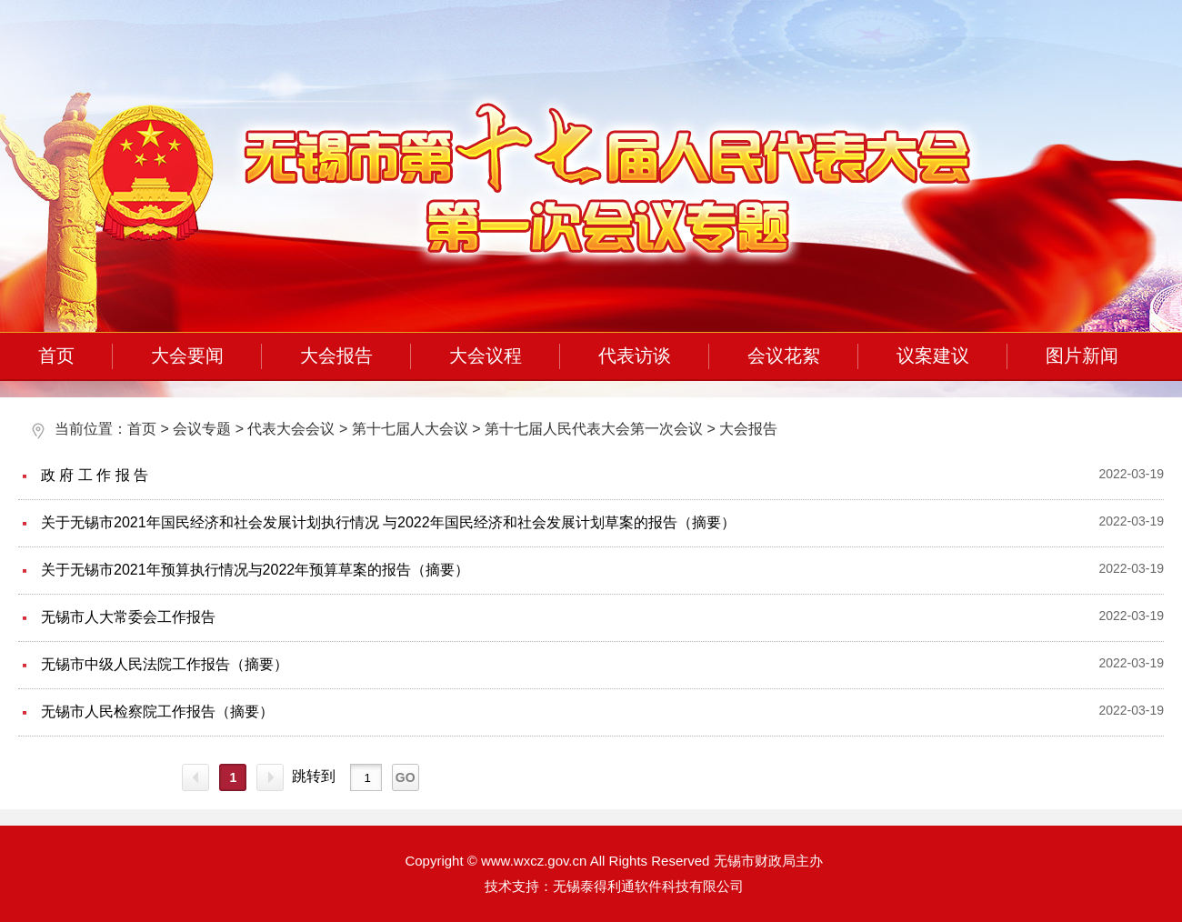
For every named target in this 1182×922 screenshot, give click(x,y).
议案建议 (933, 356)
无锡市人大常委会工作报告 (128, 617)
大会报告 (336, 356)
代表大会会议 (291, 428)
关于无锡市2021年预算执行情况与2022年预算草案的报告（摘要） (255, 569)
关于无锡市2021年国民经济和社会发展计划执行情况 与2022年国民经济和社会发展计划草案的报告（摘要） (388, 522)
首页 (56, 356)
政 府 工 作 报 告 (94, 475)
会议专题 (202, 428)
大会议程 (485, 356)
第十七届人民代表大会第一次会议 (594, 428)
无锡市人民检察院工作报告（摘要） (157, 711)
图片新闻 (1082, 356)
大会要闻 (187, 356)
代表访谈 (634, 356)
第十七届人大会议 (410, 428)
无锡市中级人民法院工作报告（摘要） (164, 664)
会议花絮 (783, 356)
